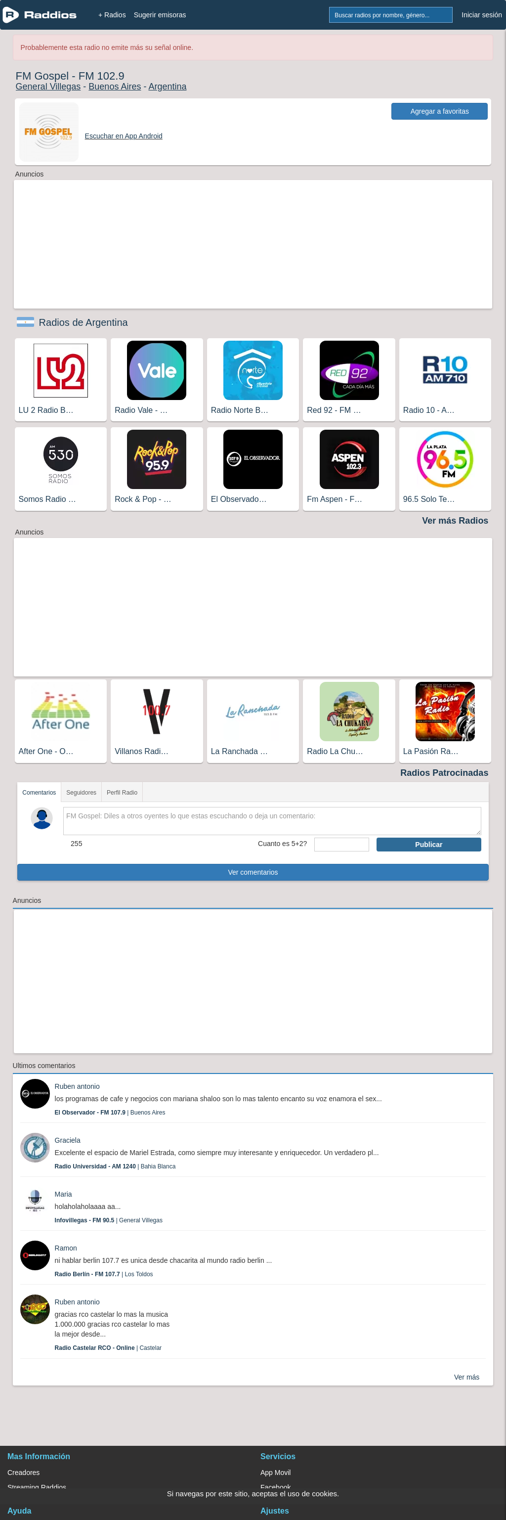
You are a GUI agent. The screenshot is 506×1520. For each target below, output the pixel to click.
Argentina (167, 86)
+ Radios (112, 15)
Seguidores (81, 792)
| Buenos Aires (110, 1112)
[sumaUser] (341, 844)
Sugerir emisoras (160, 15)
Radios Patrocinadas (444, 773)
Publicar (428, 845)
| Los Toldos (104, 1274)
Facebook (275, 1487)
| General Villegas (109, 1220)
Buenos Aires (114, 86)
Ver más (466, 1377)
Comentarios (39, 792)
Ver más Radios (455, 521)
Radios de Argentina (83, 322)
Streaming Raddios (36, 1487)
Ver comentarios (253, 872)
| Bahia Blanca (115, 1166)
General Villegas (48, 86)
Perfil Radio (122, 792)
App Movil (275, 1472)
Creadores (23, 1472)
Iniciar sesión (482, 15)
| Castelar (108, 1347)
